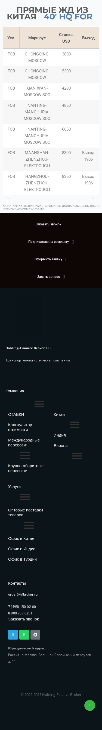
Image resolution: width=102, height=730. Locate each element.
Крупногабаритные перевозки (26, 468)
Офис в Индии (21, 549)
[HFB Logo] (28, 316)
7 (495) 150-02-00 (22, 606)
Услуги (14, 486)
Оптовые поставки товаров (25, 512)
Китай (59, 414)
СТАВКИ (16, 414)
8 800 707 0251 (20, 613)
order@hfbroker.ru (23, 594)
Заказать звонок (23, 619)
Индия (60, 435)
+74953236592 (89, 705)
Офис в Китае (21, 538)
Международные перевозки (24, 442)
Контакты (17, 583)
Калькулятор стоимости (20, 427)
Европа (61, 445)
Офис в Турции (22, 559)
